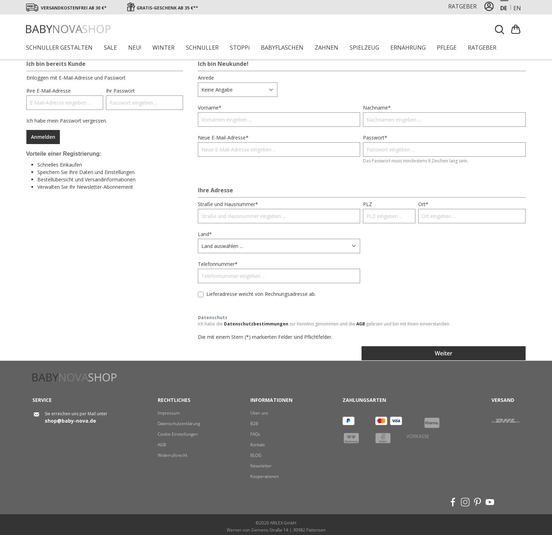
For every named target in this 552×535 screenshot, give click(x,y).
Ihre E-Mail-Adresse (48, 90)
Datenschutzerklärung (179, 424)
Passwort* (375, 137)
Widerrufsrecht (172, 455)
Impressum (169, 413)
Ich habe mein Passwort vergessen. (66, 120)
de (503, 8)
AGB (360, 324)
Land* (205, 234)
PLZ (367, 204)
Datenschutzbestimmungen (256, 324)
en (517, 8)
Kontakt (257, 445)
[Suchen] (500, 30)
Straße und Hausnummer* (228, 204)
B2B (254, 424)
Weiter (443, 353)
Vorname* (209, 107)
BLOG (256, 455)
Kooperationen (264, 476)
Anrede (206, 77)
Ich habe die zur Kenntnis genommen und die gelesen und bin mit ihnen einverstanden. (324, 324)
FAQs (255, 434)
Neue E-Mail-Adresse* (223, 137)
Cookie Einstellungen (178, 434)
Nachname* (377, 107)
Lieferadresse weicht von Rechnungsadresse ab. (261, 294)
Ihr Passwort (120, 90)
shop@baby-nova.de (70, 420)
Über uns (259, 413)
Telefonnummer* (218, 264)
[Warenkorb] (516, 29)
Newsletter (261, 466)
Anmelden (43, 136)
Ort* (423, 204)
